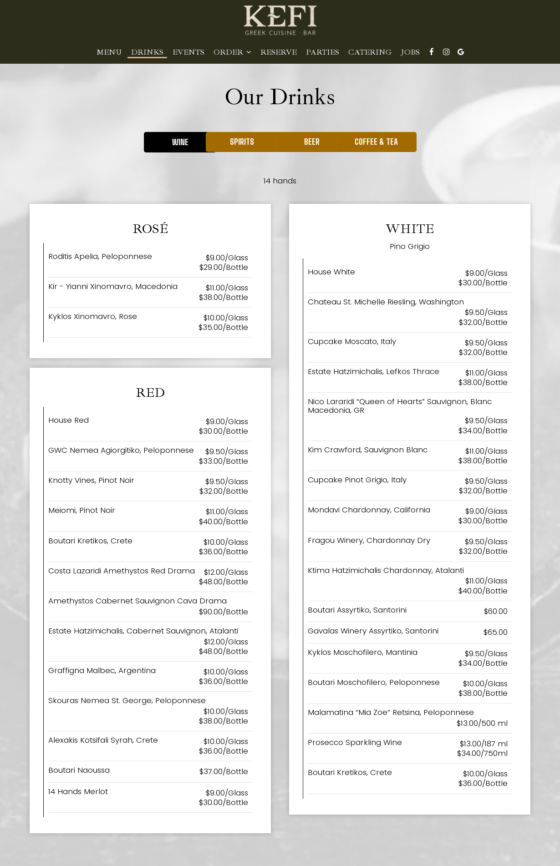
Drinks (147, 52)
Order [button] (232, 52)
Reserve (278, 52)
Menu (109, 52)
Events (188, 52)
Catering (370, 52)
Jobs (410, 52)
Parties (322, 52)
